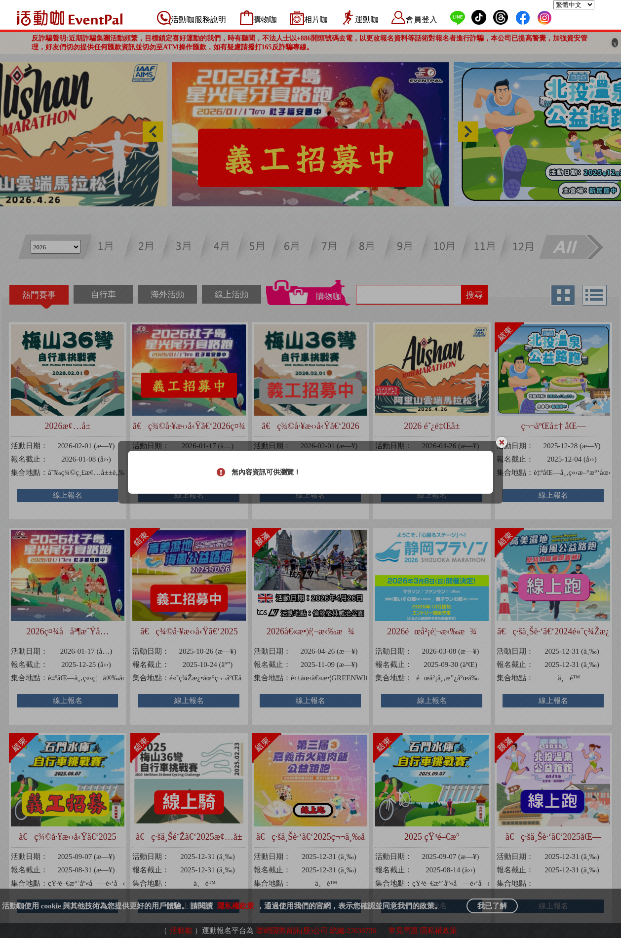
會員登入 (421, 19)
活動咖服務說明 (198, 19)
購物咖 (265, 19)
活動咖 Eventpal (69, 18)
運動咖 (367, 19)
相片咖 (316, 19)
